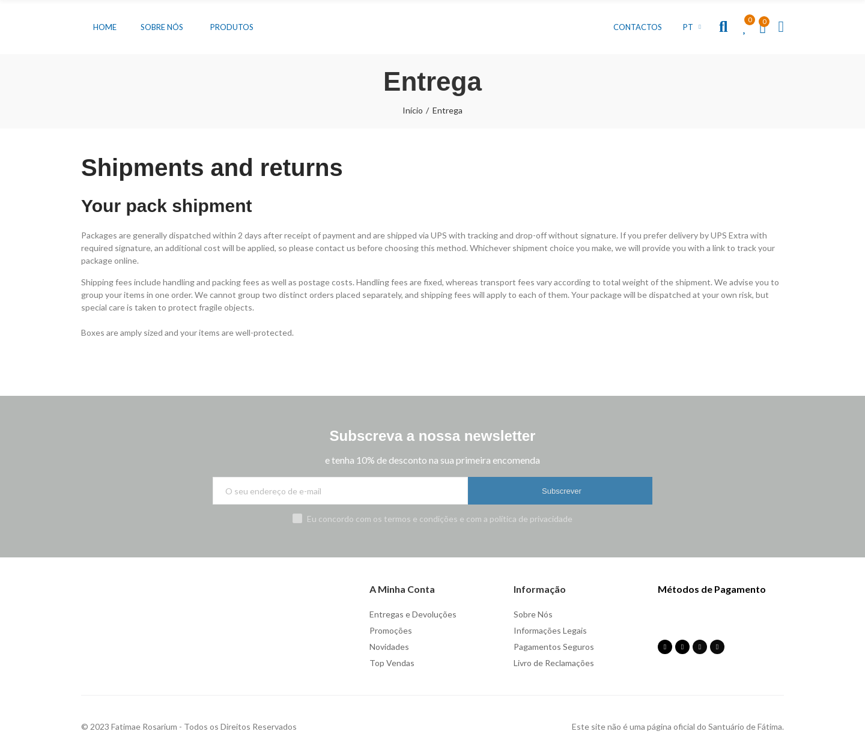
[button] (105, 27)
